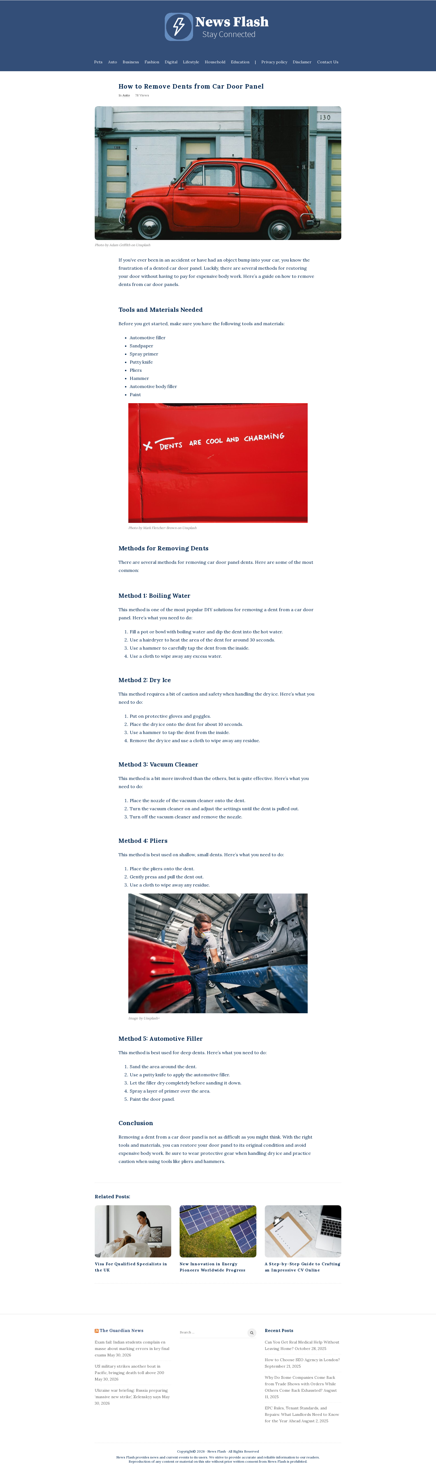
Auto (112, 61)
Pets (98, 61)
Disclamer (302, 61)
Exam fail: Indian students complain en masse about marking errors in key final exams (132, 1349)
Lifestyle (191, 61)
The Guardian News (121, 1330)
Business (131, 61)
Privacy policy (274, 61)
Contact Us (327, 61)
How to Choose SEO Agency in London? (302, 1359)
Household (215, 61)
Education (240, 61)
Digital (171, 61)
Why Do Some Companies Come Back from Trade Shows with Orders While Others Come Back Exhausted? (300, 1384)
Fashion (152, 61)
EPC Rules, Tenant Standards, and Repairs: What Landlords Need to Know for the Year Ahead (302, 1414)
